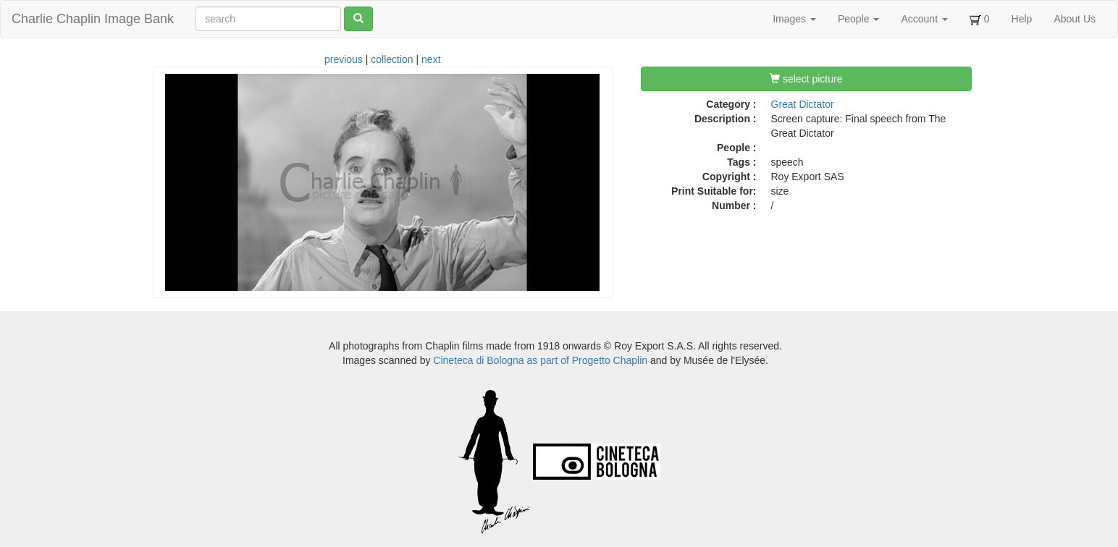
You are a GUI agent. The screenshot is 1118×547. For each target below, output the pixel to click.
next (430, 59)
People (858, 19)
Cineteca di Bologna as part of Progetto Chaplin (540, 360)
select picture (806, 79)
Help (1022, 19)
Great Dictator (802, 104)
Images (794, 19)
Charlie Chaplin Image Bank (93, 19)
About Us (1075, 19)
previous (343, 59)
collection (392, 59)
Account (924, 19)
